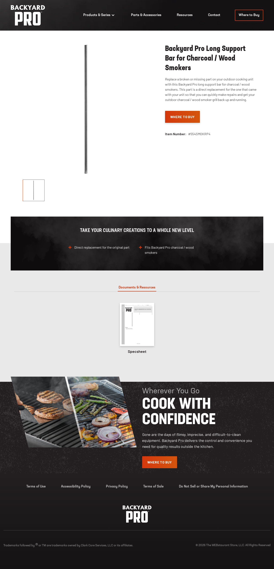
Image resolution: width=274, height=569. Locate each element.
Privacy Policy (117, 486)
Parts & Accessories (146, 15)
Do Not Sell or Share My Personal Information (213, 486)
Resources (185, 15)
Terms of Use (36, 486)
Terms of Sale (153, 486)
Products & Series (99, 15)
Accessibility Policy (76, 486)
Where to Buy (249, 15)
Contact (214, 15)
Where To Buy (182, 117)
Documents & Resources (137, 287)
